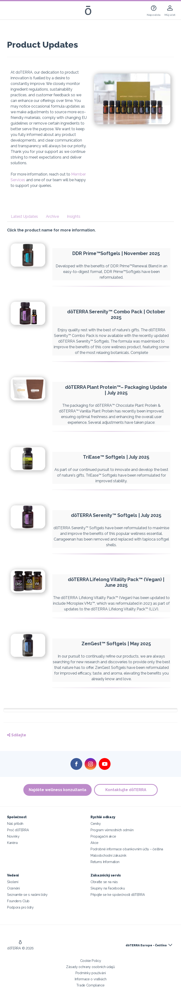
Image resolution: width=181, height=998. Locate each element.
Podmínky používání (90, 973)
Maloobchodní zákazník (108, 855)
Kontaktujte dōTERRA (125, 790)
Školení (12, 882)
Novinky (13, 836)
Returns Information (104, 862)
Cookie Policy (90, 961)
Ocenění (13, 888)
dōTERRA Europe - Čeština (146, 945)
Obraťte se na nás (104, 882)
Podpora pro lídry (20, 907)
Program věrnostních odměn (111, 830)
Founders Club (18, 901)
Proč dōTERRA (18, 830)
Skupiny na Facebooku (107, 888)
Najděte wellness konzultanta (57, 790)
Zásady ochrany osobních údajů (90, 967)
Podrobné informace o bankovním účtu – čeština (126, 849)
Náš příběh (15, 824)
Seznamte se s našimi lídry (27, 895)
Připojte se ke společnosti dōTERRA (117, 895)
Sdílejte (16, 735)
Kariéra (12, 843)
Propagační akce (103, 836)
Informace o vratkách (91, 979)
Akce (94, 843)
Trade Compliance (90, 985)
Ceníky (95, 824)
